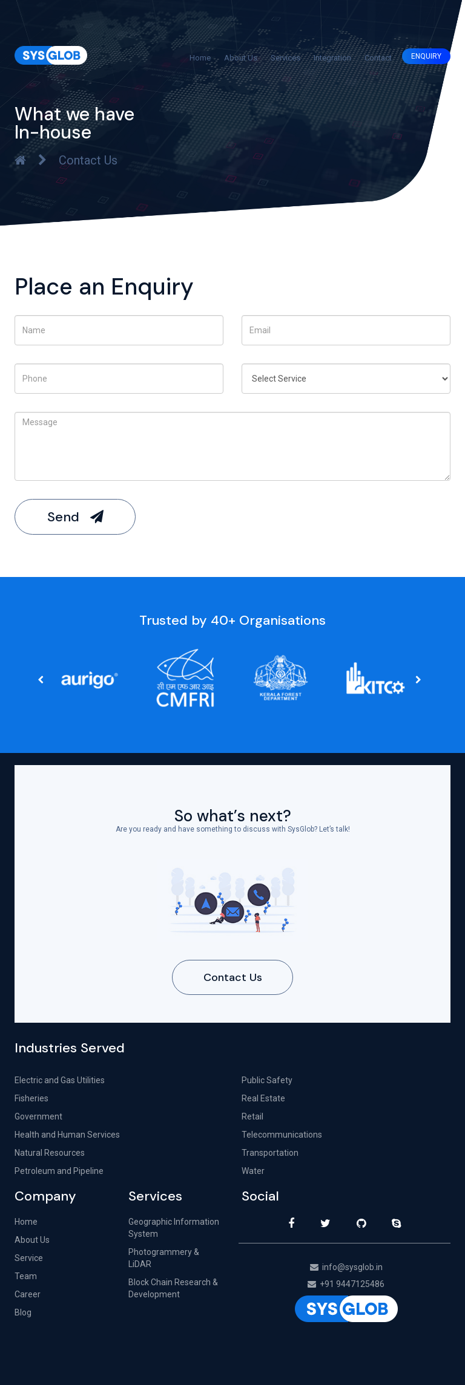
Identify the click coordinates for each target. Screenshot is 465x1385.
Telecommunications (282, 1134)
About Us (240, 57)
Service (29, 1258)
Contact (378, 57)
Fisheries (31, 1098)
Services (285, 57)
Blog (23, 1312)
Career (28, 1294)
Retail (252, 1116)
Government (38, 1116)
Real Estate (263, 1098)
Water (253, 1171)
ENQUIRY (426, 56)
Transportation (270, 1153)
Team (26, 1276)
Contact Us (232, 977)
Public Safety (267, 1080)
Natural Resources (50, 1153)
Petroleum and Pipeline (59, 1171)
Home (200, 57)
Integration (332, 57)
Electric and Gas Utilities (60, 1080)
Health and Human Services (67, 1134)
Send (75, 517)
